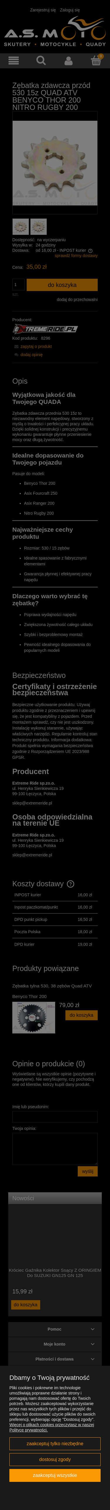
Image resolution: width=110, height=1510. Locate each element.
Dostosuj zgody (55, 1459)
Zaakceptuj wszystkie (55, 1475)
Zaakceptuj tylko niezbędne (55, 1443)
